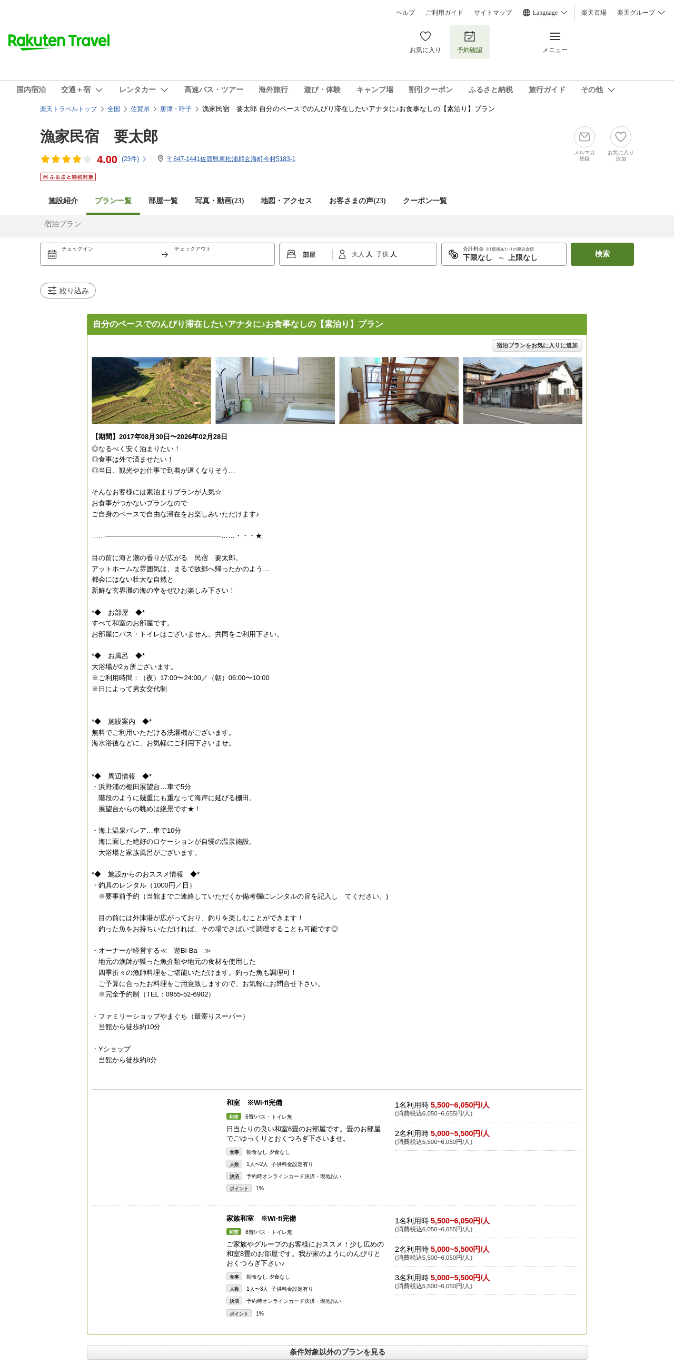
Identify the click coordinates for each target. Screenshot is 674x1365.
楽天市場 (594, 12)
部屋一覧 (163, 201)
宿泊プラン (62, 224)
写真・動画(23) (219, 201)
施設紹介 (63, 201)
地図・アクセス (286, 201)
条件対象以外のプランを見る (337, 1352)
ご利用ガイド (444, 12)
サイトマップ (493, 12)
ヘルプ (405, 12)
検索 (602, 254)
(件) (134, 159)
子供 (383, 254)
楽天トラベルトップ (68, 109)
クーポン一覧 (425, 201)
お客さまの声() (357, 201)
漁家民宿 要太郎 (99, 136)
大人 (359, 254)
